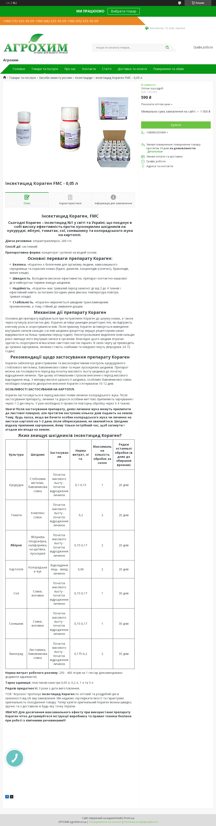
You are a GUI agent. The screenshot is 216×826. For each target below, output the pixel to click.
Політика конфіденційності (141, 822)
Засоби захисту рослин (55, 78)
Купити (176, 125)
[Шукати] (167, 47)
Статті (106, 68)
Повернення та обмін (168, 68)
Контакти (89, 68)
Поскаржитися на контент (105, 822)
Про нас (70, 68)
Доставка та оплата (132, 68)
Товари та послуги (44, 68)
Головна (19, 68)
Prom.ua (129, 818)
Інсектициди (83, 78)
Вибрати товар (123, 11)
